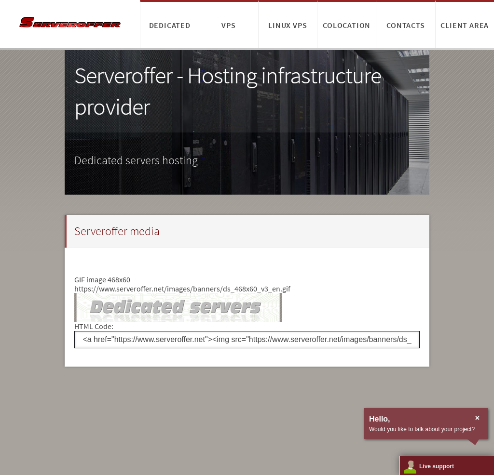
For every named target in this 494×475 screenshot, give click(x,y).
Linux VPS (287, 25)
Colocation (346, 25)
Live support (436, 466)
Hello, (379, 419)
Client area (464, 25)
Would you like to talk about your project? (422, 429)
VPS (228, 25)
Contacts (405, 25)
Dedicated (170, 25)
